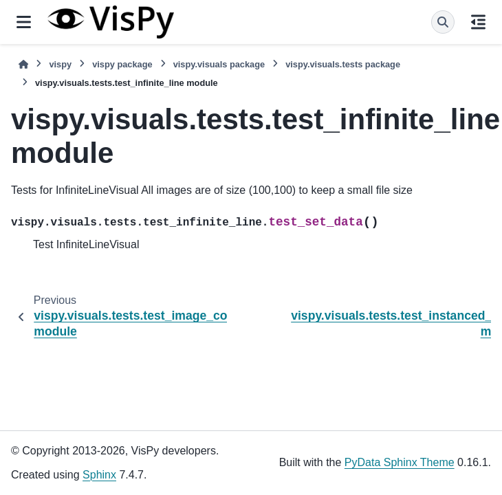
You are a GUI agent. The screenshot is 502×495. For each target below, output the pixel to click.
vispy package (122, 64)
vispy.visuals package (219, 64)
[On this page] (478, 22)
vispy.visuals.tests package (342, 64)
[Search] (443, 22)
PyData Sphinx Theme (400, 462)
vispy (60, 64)
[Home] (23, 64)
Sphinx (99, 475)
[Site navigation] (23, 22)
